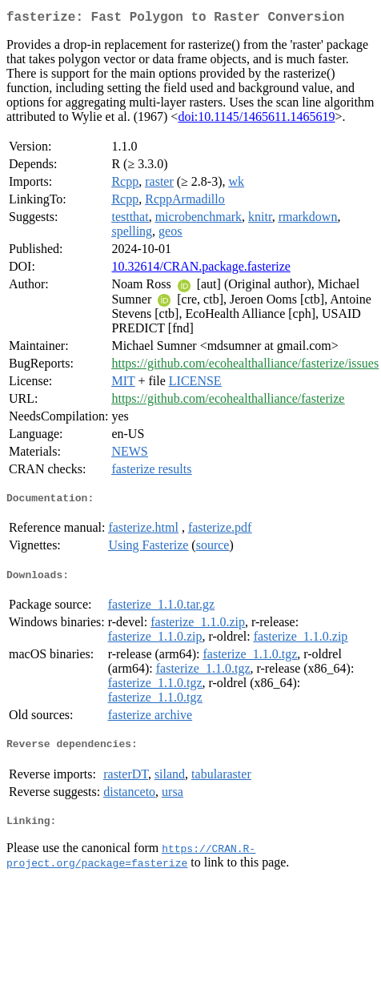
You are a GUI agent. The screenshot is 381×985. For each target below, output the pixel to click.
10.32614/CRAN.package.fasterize (200, 269)
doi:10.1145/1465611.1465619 (256, 120)
